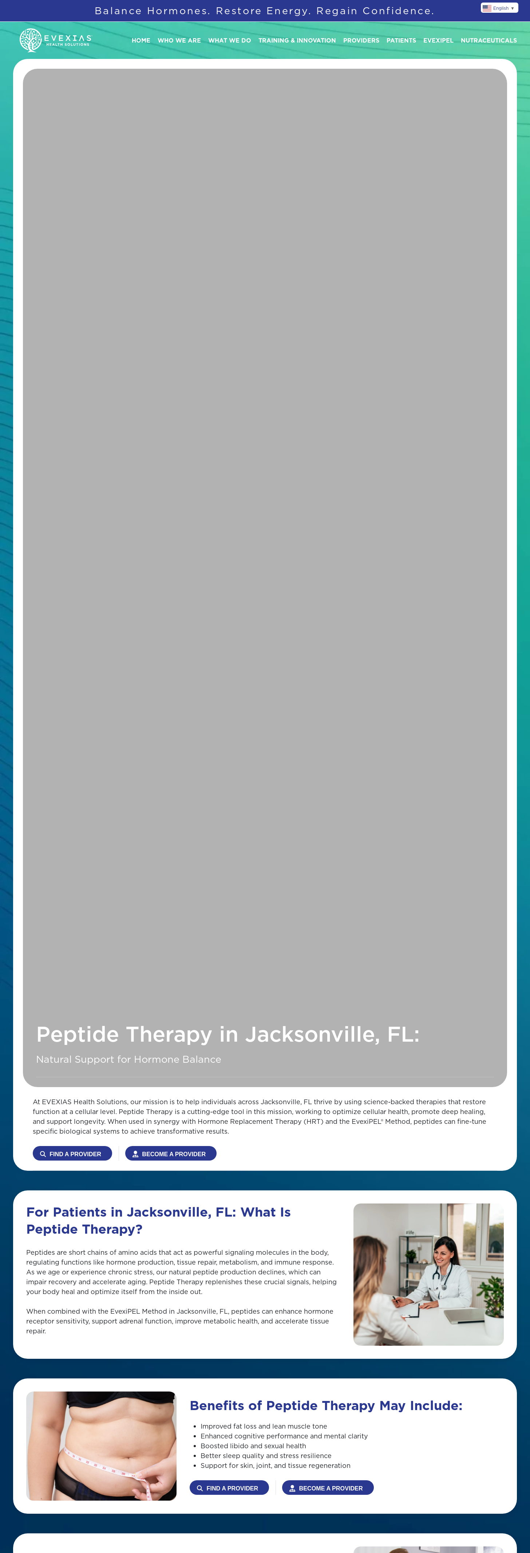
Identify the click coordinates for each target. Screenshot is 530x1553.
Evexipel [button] (438, 40)
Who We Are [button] (179, 40)
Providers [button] (361, 40)
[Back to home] (56, 40)
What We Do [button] (229, 40)
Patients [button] (401, 40)
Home (141, 40)
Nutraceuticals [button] (489, 40)
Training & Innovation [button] (297, 40)
